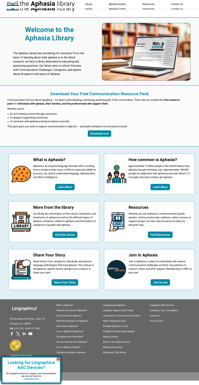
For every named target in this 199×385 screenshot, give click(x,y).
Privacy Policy (156, 325)
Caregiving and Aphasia (114, 309)
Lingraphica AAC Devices (162, 309)
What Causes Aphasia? (67, 330)
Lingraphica (11, 3)
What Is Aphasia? (64, 309)
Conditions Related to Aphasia (71, 356)
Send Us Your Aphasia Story (116, 346)
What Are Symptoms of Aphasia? (72, 325)
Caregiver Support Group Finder (118, 314)
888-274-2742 (17, 333)
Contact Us (155, 320)
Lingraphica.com (31, 378)
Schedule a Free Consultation (164, 314)
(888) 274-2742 (184, 3)
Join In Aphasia (31, 3)
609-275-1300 (33, 333)
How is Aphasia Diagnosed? (70, 335)
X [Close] (58, 359)
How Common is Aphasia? (69, 320)
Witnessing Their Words (114, 356)
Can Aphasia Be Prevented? (69, 341)
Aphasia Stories (110, 341)
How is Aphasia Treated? (68, 351)
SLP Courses (52, 3)
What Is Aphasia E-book (114, 325)
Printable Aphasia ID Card (115, 330)
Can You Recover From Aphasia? (71, 346)
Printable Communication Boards (118, 335)
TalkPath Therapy (74, 3)
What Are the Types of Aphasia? (71, 314)
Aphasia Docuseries (112, 351)
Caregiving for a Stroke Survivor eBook (121, 320)
